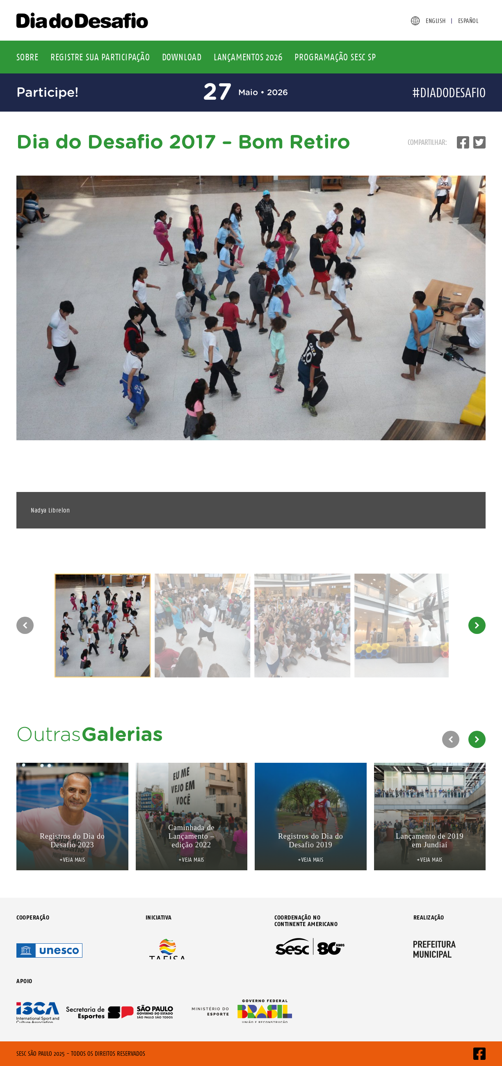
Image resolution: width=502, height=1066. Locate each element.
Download (182, 57)
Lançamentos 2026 (248, 57)
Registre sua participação (100, 57)
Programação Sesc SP (335, 57)
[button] (25, 625)
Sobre (27, 57)
